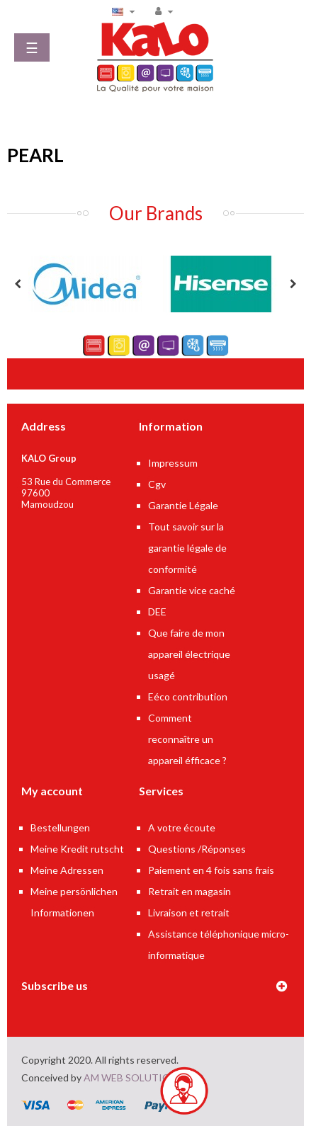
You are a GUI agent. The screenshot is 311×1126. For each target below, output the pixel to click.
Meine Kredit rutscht (77, 849)
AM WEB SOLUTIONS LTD (144, 1077)
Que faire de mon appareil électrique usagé (189, 654)
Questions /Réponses (197, 849)
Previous (18, 284)
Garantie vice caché (191, 590)
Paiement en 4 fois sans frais (211, 870)
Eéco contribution (187, 696)
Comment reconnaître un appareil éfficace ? (187, 739)
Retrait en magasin (189, 891)
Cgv (157, 484)
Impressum (173, 463)
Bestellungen (60, 827)
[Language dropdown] (125, 10)
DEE (157, 611)
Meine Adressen (66, 870)
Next (293, 284)
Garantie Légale (183, 505)
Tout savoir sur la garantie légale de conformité (187, 548)
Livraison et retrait (189, 912)
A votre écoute (181, 827)
